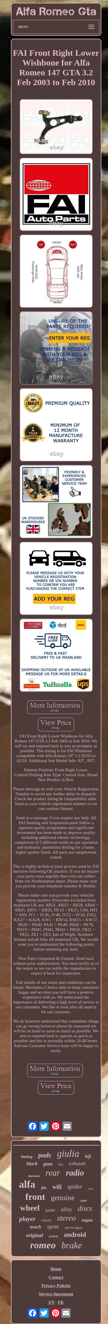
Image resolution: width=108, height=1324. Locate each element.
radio (75, 1172)
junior (50, 1210)
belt (90, 1188)
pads (44, 1155)
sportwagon (73, 1227)
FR (61, 1302)
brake (72, 1245)
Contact (56, 1277)
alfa (27, 1184)
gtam (48, 1163)
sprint (53, 1227)
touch (35, 1227)
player (27, 1218)
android (75, 1234)
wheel (29, 1207)
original (34, 1235)
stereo (66, 1218)
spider (75, 1186)
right (83, 1200)
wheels (46, 1220)
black (31, 1163)
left (88, 1156)
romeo (43, 1245)
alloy (66, 1209)
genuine (63, 1197)
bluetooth (34, 1176)
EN (51, 1302)
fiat (60, 1164)
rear (53, 1172)
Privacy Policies (56, 1285)
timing (27, 1156)
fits (44, 1187)
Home (55, 1269)
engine (87, 1220)
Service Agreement (56, 1294)
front (35, 1196)
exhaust (77, 1163)
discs (85, 1208)
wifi (57, 1187)
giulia (68, 1153)
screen (53, 1236)
